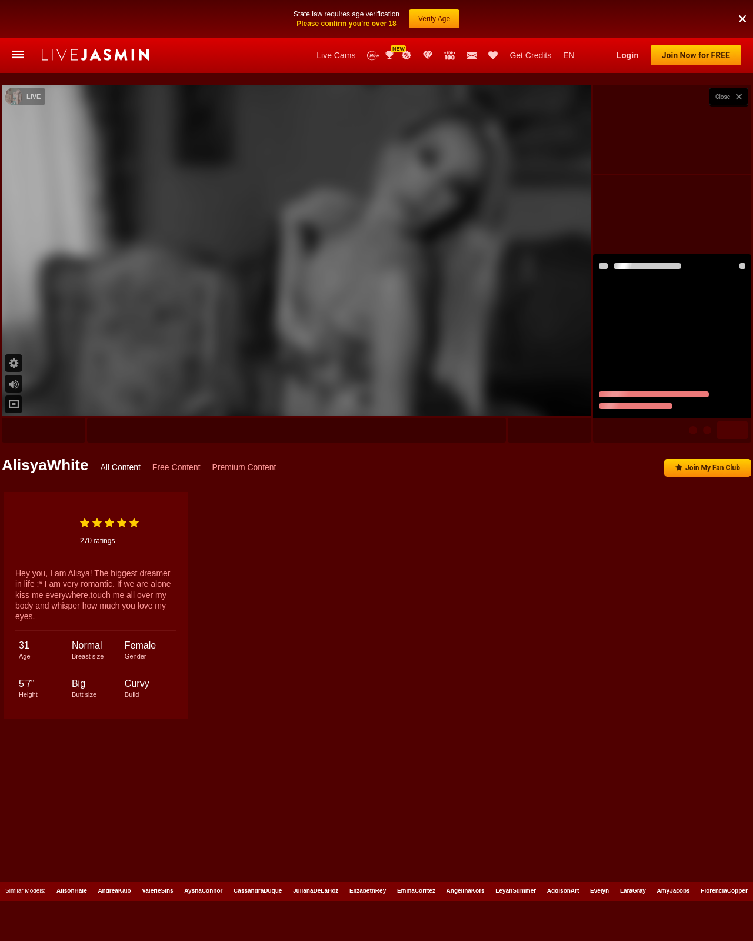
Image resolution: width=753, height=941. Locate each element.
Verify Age (434, 19)
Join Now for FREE (696, 55)
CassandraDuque (258, 888)
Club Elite (427, 55)
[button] (742, 18)
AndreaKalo (114, 888)
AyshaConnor (203, 888)
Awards (390, 55)
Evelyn (599, 888)
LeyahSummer (515, 888)
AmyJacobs (673, 888)
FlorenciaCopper (724, 888)
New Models (373, 55)
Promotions (406, 55)
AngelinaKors (466, 888)
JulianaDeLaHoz (315, 888)
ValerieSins (157, 888)
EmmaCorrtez (416, 888)
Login (628, 55)
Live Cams (335, 55)
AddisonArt (563, 888)
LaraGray (633, 888)
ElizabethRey (367, 888)
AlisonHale (71, 888)
